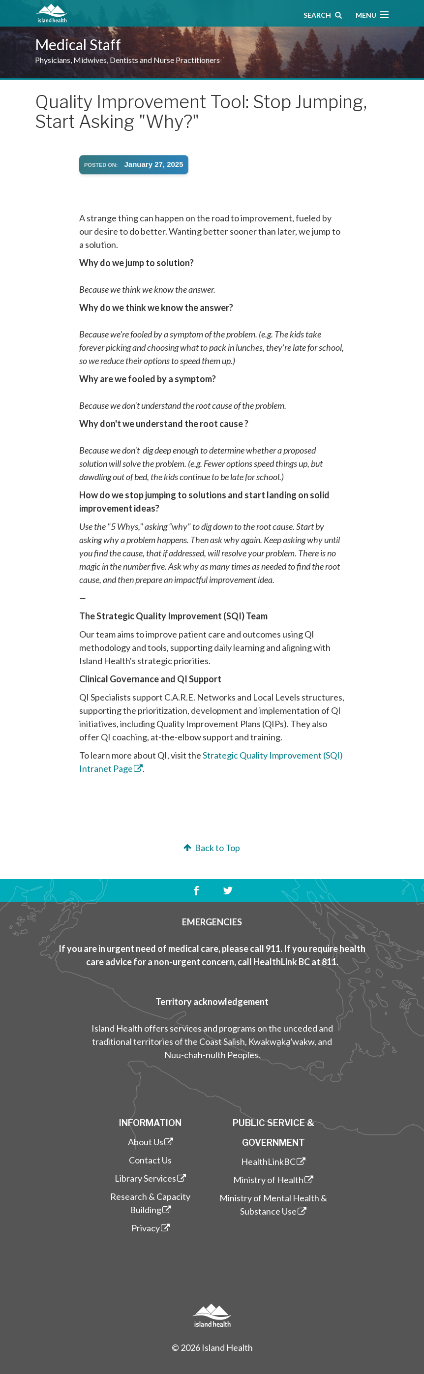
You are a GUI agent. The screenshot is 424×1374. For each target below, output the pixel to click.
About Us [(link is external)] (150, 1141)
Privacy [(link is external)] (150, 1227)
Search (322, 16)
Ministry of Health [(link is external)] (273, 1179)
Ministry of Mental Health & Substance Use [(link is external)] (273, 1204)
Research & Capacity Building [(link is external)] (150, 1203)
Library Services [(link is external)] (150, 1178)
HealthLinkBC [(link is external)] (273, 1161)
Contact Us (150, 1160)
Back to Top (211, 847)
